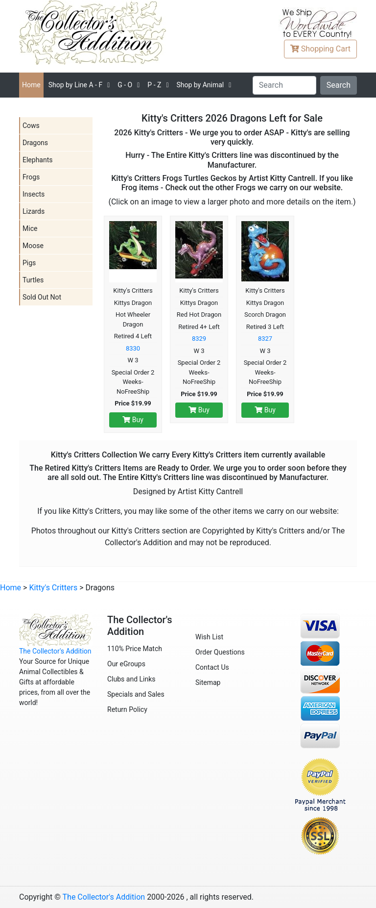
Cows (31, 125)
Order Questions (220, 652)
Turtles (33, 280)
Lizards (34, 211)
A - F (75, 85)
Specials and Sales (135, 694)
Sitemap (207, 682)
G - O (125, 85)
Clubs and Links (131, 679)
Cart (320, 48)
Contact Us (212, 667)
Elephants (38, 160)
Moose (33, 246)
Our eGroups (126, 664)
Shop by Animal (200, 85)
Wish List (209, 637)
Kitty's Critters (53, 587)
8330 (133, 348)
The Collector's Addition (55, 651)
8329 (199, 338)
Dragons (35, 143)
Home (31, 85)
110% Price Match (134, 649)
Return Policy (127, 709)
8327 (265, 338)
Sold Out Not (42, 297)
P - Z (154, 85)
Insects (34, 194)
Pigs (29, 263)
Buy (132, 420)
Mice (30, 228)
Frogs (31, 177)
